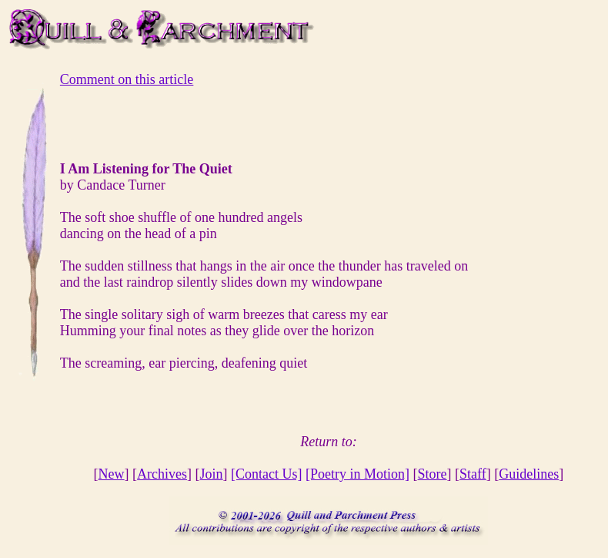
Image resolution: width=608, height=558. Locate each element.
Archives (162, 474)
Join (211, 474)
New (112, 474)
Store (432, 474)
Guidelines (529, 474)
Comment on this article (126, 79)
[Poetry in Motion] (357, 474)
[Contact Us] (266, 474)
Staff (472, 474)
